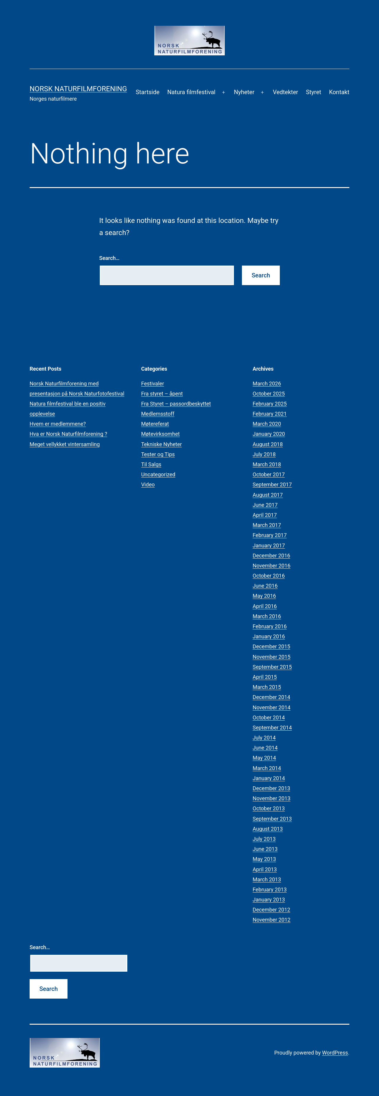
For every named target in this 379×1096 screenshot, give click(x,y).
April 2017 (265, 515)
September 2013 (272, 819)
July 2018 (264, 454)
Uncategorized (158, 474)
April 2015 (265, 677)
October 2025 (269, 393)
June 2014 (265, 748)
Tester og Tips (158, 454)
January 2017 (269, 545)
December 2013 (271, 788)
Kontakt (339, 92)
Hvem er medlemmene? (58, 424)
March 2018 (267, 464)
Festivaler (152, 383)
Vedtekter (285, 92)
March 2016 (267, 616)
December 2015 (271, 646)
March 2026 (267, 383)
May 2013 (264, 859)
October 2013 (269, 808)
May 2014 (264, 758)
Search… (109, 258)
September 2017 (272, 484)
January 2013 (269, 899)
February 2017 (270, 535)
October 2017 (269, 474)
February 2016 (270, 626)
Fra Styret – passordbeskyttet (176, 404)
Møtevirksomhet (160, 434)
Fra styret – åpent (162, 393)
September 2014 (272, 727)
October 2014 (269, 717)
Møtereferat (155, 424)
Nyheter (244, 92)
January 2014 (269, 778)
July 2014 (264, 738)
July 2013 (264, 839)
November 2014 (271, 707)
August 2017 (268, 495)
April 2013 (265, 869)
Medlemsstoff (157, 414)
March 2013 (267, 879)
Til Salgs (151, 464)
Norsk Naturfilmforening (78, 89)
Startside (147, 92)
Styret (313, 92)
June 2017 (265, 505)
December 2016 (271, 555)
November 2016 (271, 566)
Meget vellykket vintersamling (65, 444)
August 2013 (268, 829)
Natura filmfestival (191, 92)
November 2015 (271, 657)
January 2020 (269, 434)
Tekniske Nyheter (161, 444)
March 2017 (267, 525)
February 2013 (270, 889)
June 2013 (265, 849)
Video (148, 484)
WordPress (335, 1053)
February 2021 (270, 414)
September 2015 (272, 667)
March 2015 (267, 687)
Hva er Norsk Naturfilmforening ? (68, 434)
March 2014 (267, 768)
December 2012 (271, 910)
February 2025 (270, 404)
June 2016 (265, 586)
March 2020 (267, 424)
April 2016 (265, 606)
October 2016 (269, 576)
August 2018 (268, 444)
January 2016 (269, 636)
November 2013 (271, 798)
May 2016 (264, 596)
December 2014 (271, 697)
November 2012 (271, 920)
